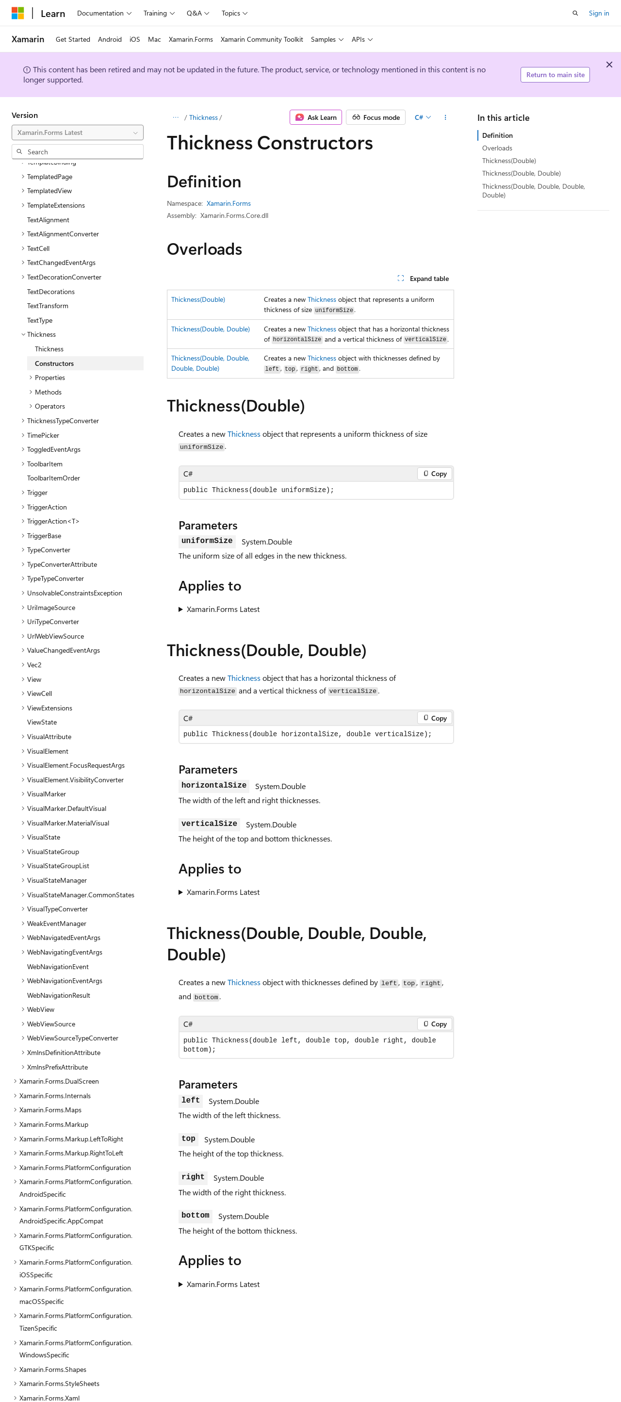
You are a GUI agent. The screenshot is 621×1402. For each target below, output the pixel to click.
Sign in (599, 12)
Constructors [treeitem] (54, 323)
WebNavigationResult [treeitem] (58, 954)
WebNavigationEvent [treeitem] (58, 926)
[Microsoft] (18, 13)
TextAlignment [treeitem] (48, 179)
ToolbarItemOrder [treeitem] (53, 437)
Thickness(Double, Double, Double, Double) (533, 190)
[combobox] (78, 132)
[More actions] (445, 117)
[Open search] (575, 13)
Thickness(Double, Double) (210, 328)
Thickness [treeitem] (49, 308)
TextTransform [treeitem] (47, 265)
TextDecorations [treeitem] (51, 251)
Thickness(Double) (198, 299)
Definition (497, 135)
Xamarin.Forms (229, 203)
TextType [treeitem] (39, 279)
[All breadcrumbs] (175, 117)
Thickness (203, 117)
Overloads (497, 147)
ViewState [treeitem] (42, 681)
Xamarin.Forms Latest (223, 609)
